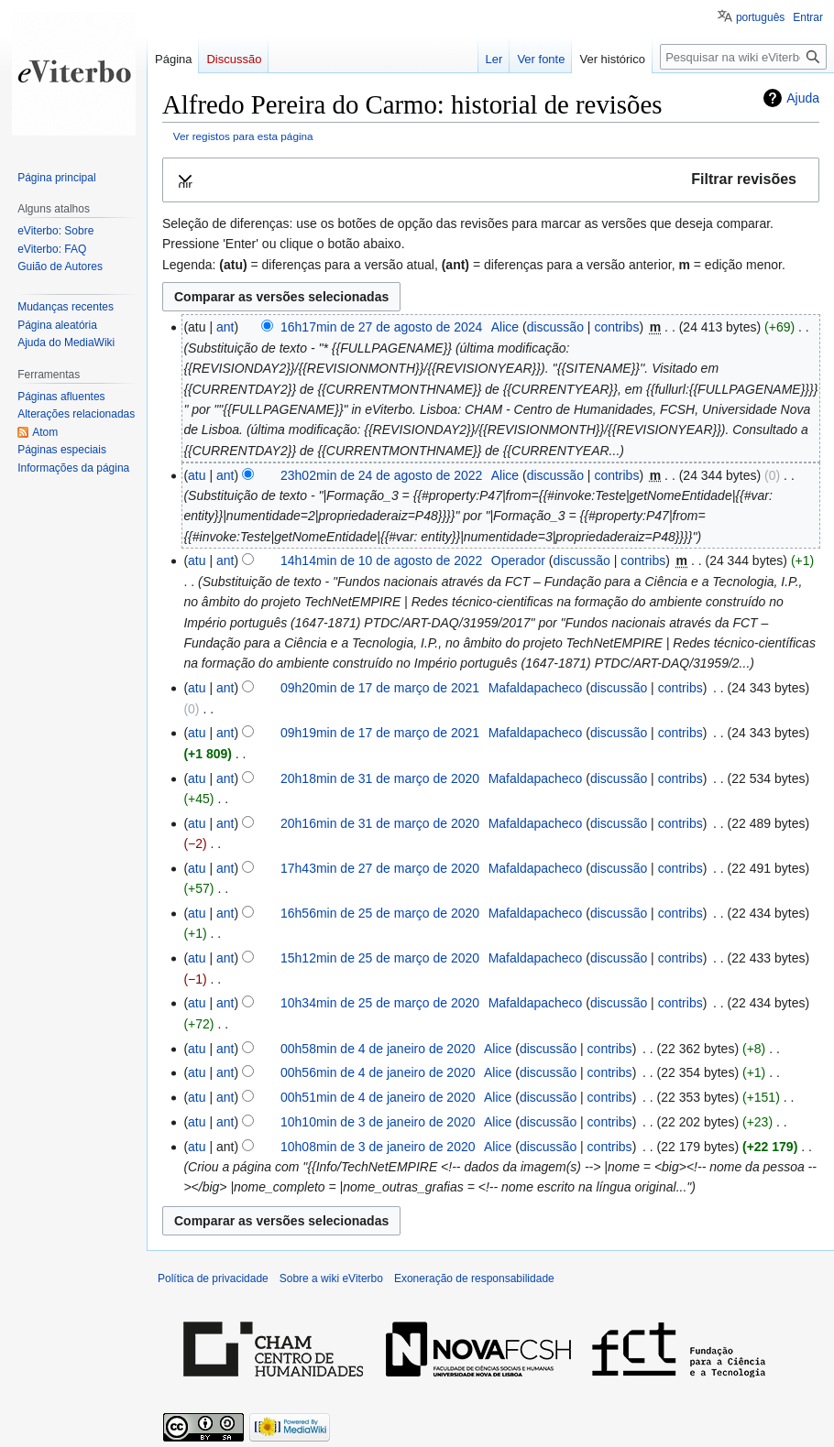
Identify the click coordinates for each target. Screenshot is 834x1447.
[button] (491, 180)
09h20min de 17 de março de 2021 (379, 687)
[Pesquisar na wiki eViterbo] (743, 57)
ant (225, 327)
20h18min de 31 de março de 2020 (379, 778)
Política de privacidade (213, 1278)
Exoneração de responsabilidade (474, 1278)
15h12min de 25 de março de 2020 (379, 958)
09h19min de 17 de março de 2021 (379, 732)
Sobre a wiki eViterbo (331, 1278)
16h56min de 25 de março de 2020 (379, 913)
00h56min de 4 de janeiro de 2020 (378, 1072)
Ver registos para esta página (243, 136)
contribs (616, 327)
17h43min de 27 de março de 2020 (379, 868)
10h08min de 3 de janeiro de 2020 (378, 1146)
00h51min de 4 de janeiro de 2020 (378, 1097)
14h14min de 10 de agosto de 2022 (381, 560)
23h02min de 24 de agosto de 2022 (381, 475)
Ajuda (802, 98)
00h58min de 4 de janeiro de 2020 (378, 1048)
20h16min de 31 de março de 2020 (379, 823)
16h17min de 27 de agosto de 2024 (381, 327)
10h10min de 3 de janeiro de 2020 (378, 1122)
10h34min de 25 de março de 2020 (379, 1002)
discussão (555, 327)
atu (196, 475)
